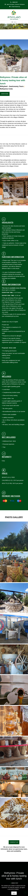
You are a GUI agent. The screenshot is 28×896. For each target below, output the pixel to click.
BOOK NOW (4, 93)
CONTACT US (14, 842)
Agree (14, 893)
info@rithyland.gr (15, 6)
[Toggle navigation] (14, 22)
